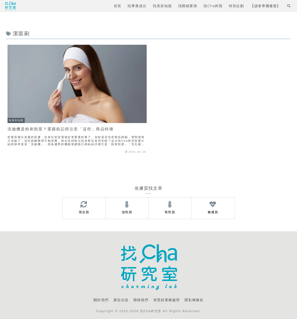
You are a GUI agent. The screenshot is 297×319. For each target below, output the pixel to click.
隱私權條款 (194, 300)
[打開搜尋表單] (289, 6)
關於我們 (101, 300)
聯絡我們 (140, 300)
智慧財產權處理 (166, 300)
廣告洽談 (120, 300)
